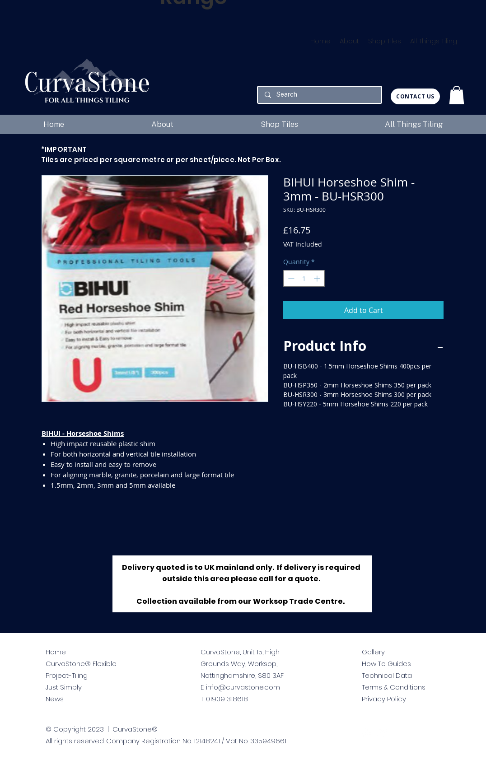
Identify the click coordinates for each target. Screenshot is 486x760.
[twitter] (367, 733)
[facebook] (382, 733)
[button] (456, 95)
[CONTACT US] (415, 96)
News (55, 699)
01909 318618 (227, 699)
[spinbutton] (304, 278)
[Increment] (317, 278)
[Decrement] (290, 278)
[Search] (319, 95)
